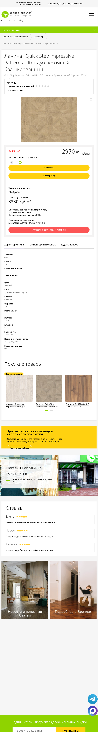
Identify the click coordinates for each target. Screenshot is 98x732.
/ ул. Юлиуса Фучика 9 (32, 480)
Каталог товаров (12, 30)
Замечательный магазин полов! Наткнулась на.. (31, 522)
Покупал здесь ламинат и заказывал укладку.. (30, 536)
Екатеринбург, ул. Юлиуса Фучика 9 (65, 3)
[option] (19, 391)
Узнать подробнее (19, 448)
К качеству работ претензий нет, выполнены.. (30, 550)
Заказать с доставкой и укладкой (49, 229)
